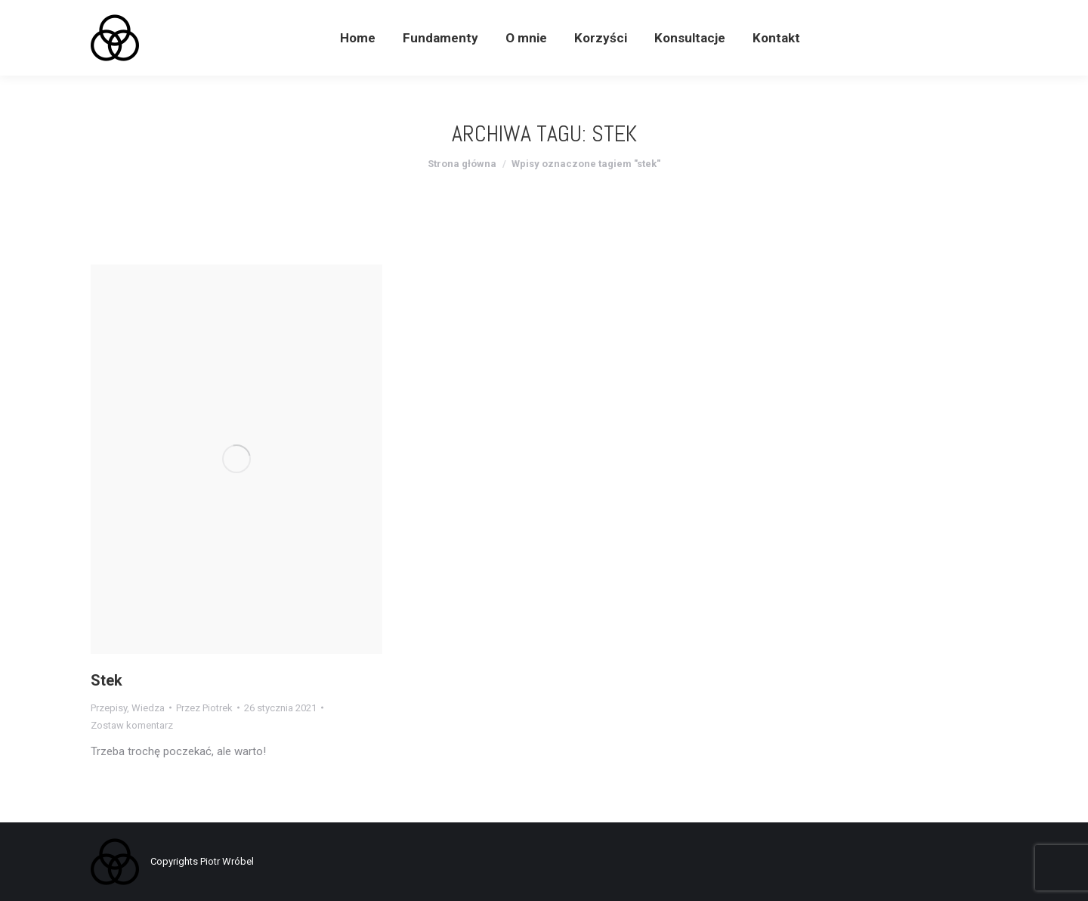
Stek (106, 680)
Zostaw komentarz (132, 725)
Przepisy (109, 708)
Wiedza (148, 708)
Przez (204, 708)
